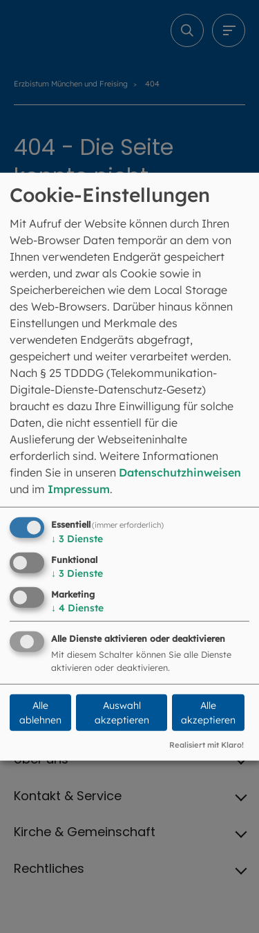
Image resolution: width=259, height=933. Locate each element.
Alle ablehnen (40, 712)
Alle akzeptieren (208, 712)
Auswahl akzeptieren (122, 712)
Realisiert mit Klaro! (206, 745)
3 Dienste (77, 539)
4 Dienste (77, 607)
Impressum (79, 489)
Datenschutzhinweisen (180, 472)
